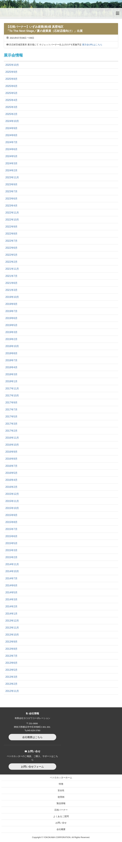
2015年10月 (12, 508)
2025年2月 (11, 114)
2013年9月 (11, 641)
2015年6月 (11, 536)
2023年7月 (11, 191)
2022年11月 (12, 212)
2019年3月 (11, 332)
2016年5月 (11, 473)
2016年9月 (11, 451)
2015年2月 (11, 557)
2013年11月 (12, 627)
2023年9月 (11, 184)
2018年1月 (11, 381)
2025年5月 (11, 93)
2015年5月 (11, 543)
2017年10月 (12, 395)
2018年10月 (12, 346)
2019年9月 (11, 304)
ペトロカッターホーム (61, 777)
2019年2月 (11, 339)
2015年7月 (11, 529)
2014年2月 (11, 606)
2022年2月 (11, 261)
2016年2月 (11, 487)
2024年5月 (11, 156)
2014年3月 (11, 599)
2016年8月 (11, 458)
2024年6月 (11, 149)
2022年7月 (11, 240)
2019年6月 (11, 318)
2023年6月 (11, 198)
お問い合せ (61, 823)
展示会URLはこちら (92, 44)
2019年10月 (12, 297)
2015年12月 (12, 494)
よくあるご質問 (61, 816)
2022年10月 (12, 219)
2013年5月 (11, 669)
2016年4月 (11, 480)
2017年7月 (11, 409)
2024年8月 (11, 135)
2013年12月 (12, 620)
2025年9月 (11, 72)
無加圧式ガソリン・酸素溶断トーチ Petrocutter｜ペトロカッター (18, 13)
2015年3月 (11, 550)
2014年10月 (12, 571)
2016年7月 (11, 466)
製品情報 (61, 803)
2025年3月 (11, 107)
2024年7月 (11, 142)
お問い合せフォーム (32, 766)
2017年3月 (11, 423)
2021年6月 (11, 283)
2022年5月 (11, 254)
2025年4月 (11, 100)
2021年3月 (11, 290)
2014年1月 (11, 613)
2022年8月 (11, 233)
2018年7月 (11, 360)
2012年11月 (12, 691)
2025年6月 (11, 86)
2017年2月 (11, 430)
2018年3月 (11, 374)
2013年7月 (11, 655)
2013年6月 (11, 662)
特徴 (61, 784)
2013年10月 (12, 634)
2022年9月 (11, 226)
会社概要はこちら (32, 737)
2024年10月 (12, 121)
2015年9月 (11, 515)
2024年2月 (11, 170)
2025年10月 (12, 65)
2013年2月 (11, 683)
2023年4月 (11, 205)
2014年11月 (12, 564)
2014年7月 (11, 578)
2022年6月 (11, 247)
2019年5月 (11, 325)
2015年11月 (12, 501)
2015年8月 (11, 522)
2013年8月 (11, 648)
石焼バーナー (61, 810)
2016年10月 (12, 444)
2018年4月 (11, 367)
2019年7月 (11, 311)
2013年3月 (11, 676)
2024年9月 (11, 128)
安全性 (61, 790)
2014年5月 (11, 592)
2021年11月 (12, 268)
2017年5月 (11, 416)
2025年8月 (11, 79)
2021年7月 (11, 276)
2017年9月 (11, 402)
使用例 (61, 797)
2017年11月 (12, 388)
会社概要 (61, 829)
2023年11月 (12, 177)
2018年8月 (11, 353)
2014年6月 (11, 585)
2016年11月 (12, 437)
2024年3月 (11, 163)
